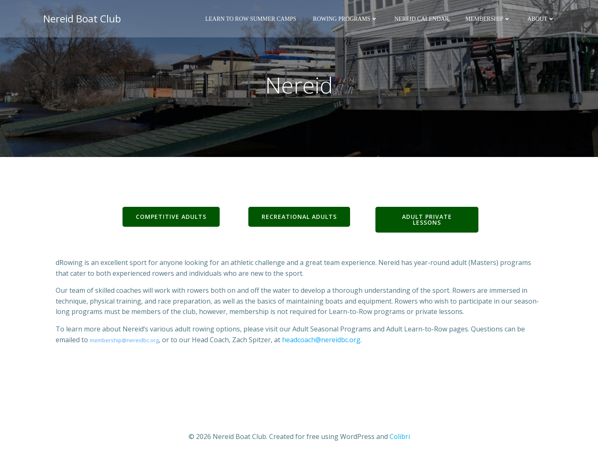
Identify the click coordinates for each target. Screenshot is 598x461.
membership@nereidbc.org (124, 340)
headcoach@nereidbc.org (321, 339)
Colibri (400, 436)
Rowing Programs (345, 19)
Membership (488, 19)
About (541, 19)
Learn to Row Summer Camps (250, 19)
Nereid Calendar (422, 19)
